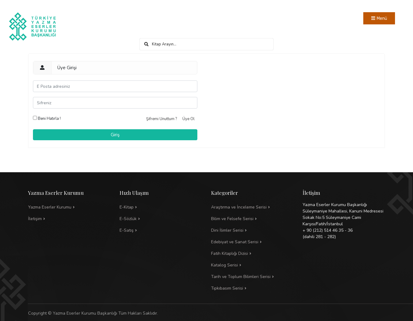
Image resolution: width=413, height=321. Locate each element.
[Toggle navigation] (379, 18)
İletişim (35, 219)
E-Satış (127, 230)
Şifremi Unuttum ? (161, 119)
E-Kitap (127, 207)
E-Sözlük (128, 219)
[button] (252, 219)
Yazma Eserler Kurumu (49, 207)
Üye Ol (188, 119)
